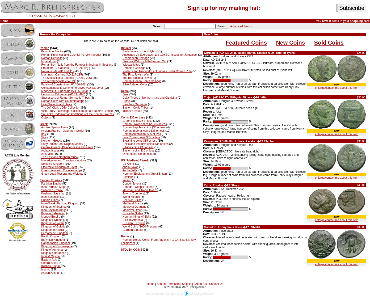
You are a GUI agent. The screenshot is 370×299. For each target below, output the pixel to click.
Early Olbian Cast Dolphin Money (62, 144)
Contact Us (216, 284)
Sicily (44, 137)
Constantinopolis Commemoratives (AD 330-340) (72, 87)
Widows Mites (131, 64)
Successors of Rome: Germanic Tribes (65, 97)
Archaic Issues (50, 150)
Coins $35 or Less (133, 117)
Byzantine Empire (52, 51)
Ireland (126, 180)
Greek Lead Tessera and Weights (62, 173)
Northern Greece (51, 140)
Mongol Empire (50, 216)
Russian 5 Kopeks (133, 223)
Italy (43, 134)
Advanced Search (241, 26)
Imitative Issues (132, 111)
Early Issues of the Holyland (140, 51)
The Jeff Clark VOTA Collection (60, 107)
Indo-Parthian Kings (53, 187)
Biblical (126, 48)
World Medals (131, 196)
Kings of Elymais (51, 220)
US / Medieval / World (135, 160)
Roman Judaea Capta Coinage (141, 81)
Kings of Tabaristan (53, 213)
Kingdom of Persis (52, 223)
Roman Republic (51, 58)
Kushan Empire (51, 266)
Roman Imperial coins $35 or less (143, 130)
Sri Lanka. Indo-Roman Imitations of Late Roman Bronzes (77, 114)
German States (132, 230)
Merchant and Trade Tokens (140, 190)
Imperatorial (48, 61)
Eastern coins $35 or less (138, 150)
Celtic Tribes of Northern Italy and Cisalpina (149, 97)
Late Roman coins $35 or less (141, 137)
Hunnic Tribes (50, 200)
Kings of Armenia (52, 249)
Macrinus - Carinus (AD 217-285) (62, 74)
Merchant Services (18, 240)
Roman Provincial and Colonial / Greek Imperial (71, 54)
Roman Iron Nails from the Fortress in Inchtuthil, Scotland (77, 64)
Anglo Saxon (130, 167)
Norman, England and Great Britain (144, 173)
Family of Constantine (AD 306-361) (63, 84)
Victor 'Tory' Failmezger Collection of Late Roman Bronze (77, 111)
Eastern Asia (49, 259)
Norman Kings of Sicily (136, 216)
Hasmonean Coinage (135, 58)
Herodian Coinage (133, 68)
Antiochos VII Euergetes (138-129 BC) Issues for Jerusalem (160, 54)
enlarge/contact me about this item (336, 87)
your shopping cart (356, 21)
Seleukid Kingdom (52, 163)
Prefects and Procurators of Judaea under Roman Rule (157, 71)
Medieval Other (132, 210)
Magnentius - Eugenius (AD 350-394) (64, 91)
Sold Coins (329, 42)
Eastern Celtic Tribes (135, 107)
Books (125, 236)
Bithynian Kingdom (53, 239)
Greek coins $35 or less (137, 120)
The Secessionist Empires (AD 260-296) (66, 78)
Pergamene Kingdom (54, 233)
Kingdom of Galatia (53, 226)
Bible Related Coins (134, 84)
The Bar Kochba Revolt (137, 78)
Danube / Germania (134, 104)
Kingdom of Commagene (57, 246)
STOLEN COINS (131, 249)
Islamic (45, 269)
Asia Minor (48, 154)
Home (150, 284)
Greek (44, 124)
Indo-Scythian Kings (54, 210)
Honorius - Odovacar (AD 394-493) (63, 94)
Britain (126, 101)
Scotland (128, 177)
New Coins (290, 42)
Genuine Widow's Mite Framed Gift (144, 61)
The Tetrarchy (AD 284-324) (58, 81)
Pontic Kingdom (51, 236)
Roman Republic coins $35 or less (143, 127)
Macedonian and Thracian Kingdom (63, 160)
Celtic (125, 91)
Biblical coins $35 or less (137, 147)
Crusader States (132, 213)
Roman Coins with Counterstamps (62, 101)
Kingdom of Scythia (53, 206)
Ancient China (50, 272)
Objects (46, 117)
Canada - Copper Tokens (138, 187)
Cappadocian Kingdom (55, 243)
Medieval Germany (134, 206)
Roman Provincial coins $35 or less (144, 124)
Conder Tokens (132, 183)
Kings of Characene (53, 253)
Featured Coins (246, 42)
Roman (44, 48)
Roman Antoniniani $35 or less (141, 134)
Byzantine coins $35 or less (139, 140)
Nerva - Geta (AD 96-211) (57, 71)
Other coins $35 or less (136, 154)
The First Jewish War (135, 74)
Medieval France (132, 203)
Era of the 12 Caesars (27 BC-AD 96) (64, 68)
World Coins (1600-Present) (140, 226)
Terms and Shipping (180, 284)
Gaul (125, 94)
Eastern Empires (51, 180)
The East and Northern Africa (59, 157)
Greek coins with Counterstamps (61, 170)
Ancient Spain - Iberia (54, 127)
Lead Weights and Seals (56, 104)
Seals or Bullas (131, 200)
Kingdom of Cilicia (52, 230)
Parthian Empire (51, 183)
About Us (201, 284)
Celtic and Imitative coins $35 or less (145, 144)
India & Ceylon (50, 256)
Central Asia (49, 263)
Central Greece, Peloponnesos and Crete (67, 147)
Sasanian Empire (52, 190)
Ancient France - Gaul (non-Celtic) (62, 130)
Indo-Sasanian (50, 196)
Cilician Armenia (132, 220)
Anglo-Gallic (130, 170)
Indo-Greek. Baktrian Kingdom (60, 203)
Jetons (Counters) (133, 193)
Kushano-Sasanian (53, 193)
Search (161, 284)
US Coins (128, 163)
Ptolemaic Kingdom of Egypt (59, 167)
